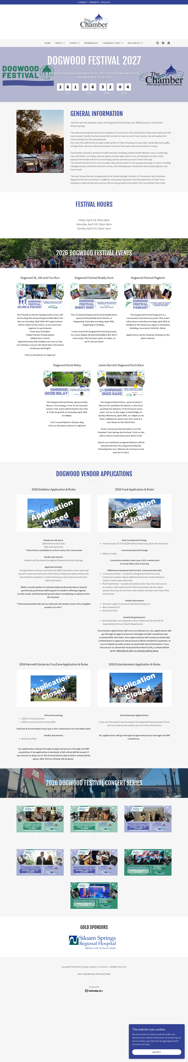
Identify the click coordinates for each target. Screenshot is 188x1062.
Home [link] (48, 43)
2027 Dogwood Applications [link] (94, 974)
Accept (157, 1052)
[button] (60, 43)
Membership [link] (91, 43)
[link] (94, 21)
